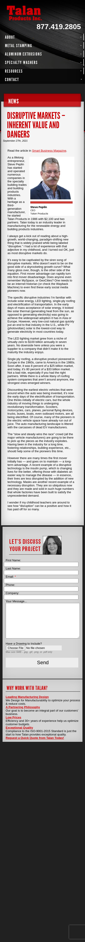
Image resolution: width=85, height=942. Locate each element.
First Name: (13, 560)
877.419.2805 (58, 27)
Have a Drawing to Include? (24, 643)
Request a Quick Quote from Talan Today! (35, 738)
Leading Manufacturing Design (27, 697)
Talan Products (42, 13)
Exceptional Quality (19, 727)
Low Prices (13, 717)
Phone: (10, 585)
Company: (12, 593)
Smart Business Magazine (49, 150)
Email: (11, 576)
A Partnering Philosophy (23, 707)
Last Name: (13, 568)
